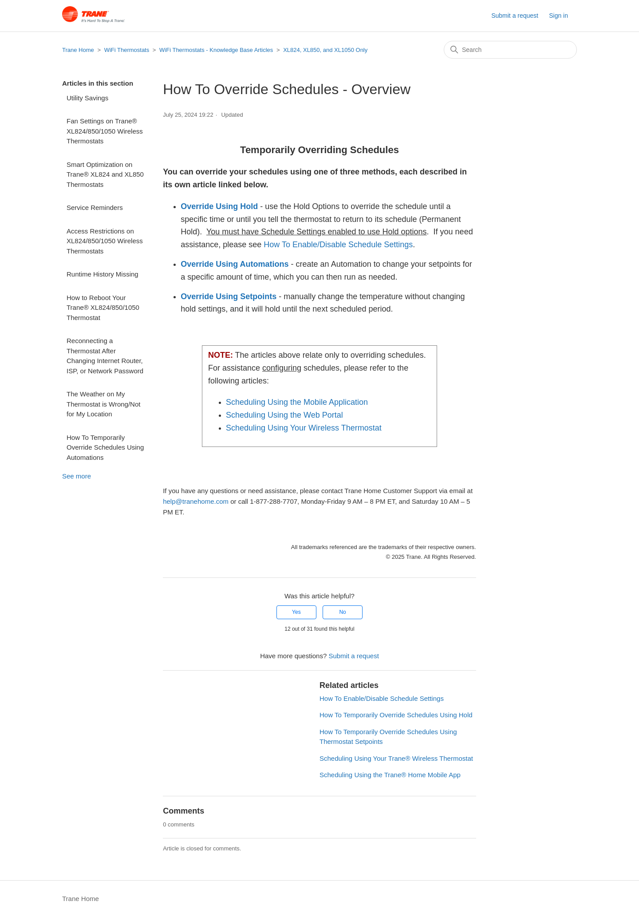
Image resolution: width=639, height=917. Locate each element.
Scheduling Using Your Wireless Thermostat (304, 427)
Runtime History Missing (102, 274)
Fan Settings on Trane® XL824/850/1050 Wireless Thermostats (105, 131)
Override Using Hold (219, 206)
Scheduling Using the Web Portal (284, 415)
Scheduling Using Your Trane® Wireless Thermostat (396, 758)
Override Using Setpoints (228, 296)
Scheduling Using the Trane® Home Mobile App (390, 775)
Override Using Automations (234, 264)
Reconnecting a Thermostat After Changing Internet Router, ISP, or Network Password (105, 356)
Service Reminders (95, 207)
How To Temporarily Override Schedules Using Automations (105, 447)
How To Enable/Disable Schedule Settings (338, 244)
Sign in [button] (558, 15)
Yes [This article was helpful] (296, 612)
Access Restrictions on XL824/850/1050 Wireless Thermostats (105, 241)
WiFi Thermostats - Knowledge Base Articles (217, 50)
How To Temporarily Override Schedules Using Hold (396, 715)
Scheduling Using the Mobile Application (297, 402)
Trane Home (78, 50)
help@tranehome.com (196, 501)
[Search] (510, 50)
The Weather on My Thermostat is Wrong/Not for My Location (103, 404)
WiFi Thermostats (127, 50)
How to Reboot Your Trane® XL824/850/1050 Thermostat (103, 307)
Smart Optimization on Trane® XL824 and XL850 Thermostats (105, 174)
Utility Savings (87, 98)
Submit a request (514, 15)
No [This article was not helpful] (342, 612)
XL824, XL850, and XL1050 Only (325, 50)
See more (76, 476)
